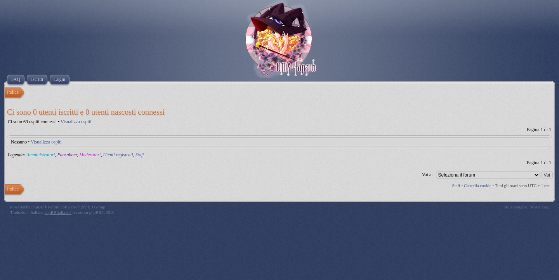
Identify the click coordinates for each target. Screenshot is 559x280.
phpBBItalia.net (57, 212)
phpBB (37, 207)
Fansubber (67, 155)
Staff (139, 155)
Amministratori (40, 155)
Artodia (541, 207)
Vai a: (427, 174)
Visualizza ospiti (76, 121)
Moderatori (90, 155)
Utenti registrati (118, 155)
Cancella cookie (477, 185)
